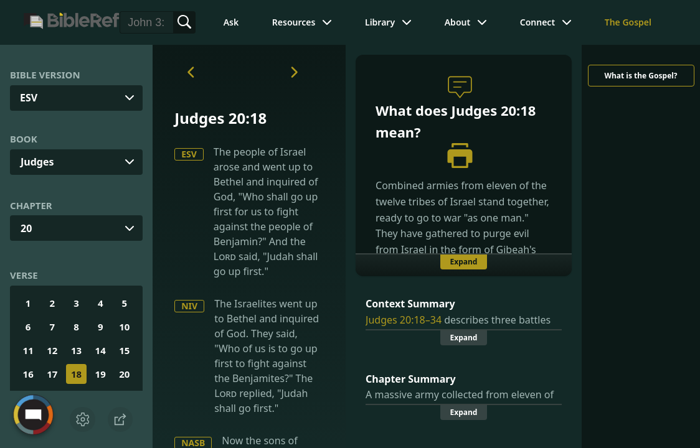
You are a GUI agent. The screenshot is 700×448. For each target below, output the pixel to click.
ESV (189, 154)
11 (28, 350)
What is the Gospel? (640, 75)
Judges (37, 162)
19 (100, 374)
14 (100, 350)
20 (26, 228)
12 (52, 350)
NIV (189, 306)
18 (76, 374)
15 (124, 350)
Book (23, 139)
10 (124, 326)
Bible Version (45, 74)
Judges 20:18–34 (404, 320)
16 (28, 374)
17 (52, 374)
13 (76, 350)
